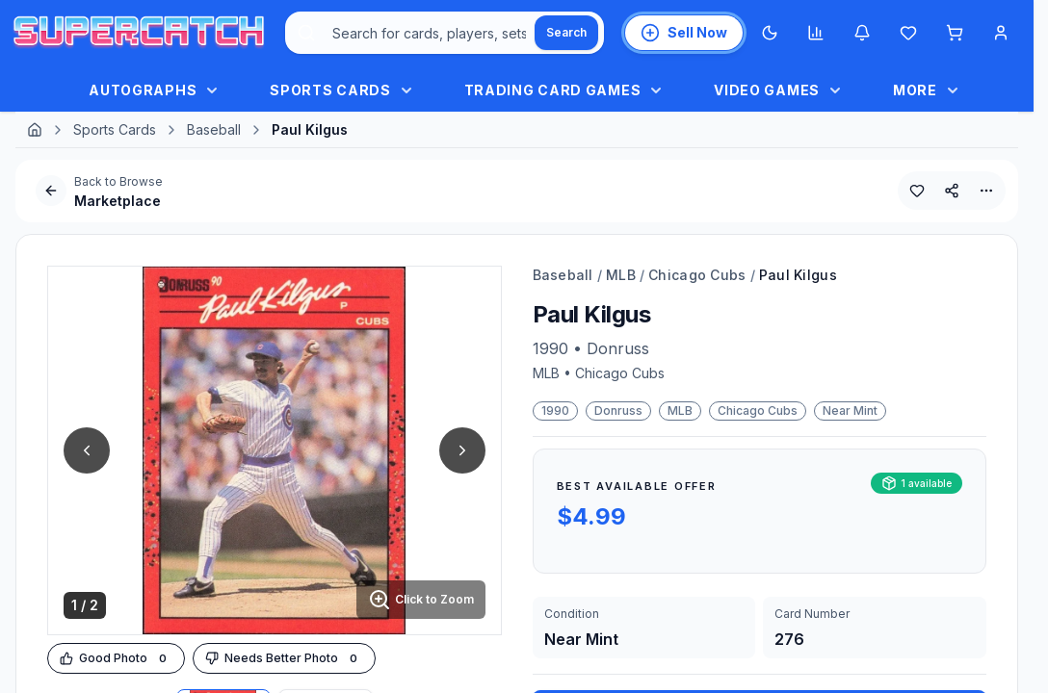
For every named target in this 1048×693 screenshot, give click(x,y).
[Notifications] (862, 33)
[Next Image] (462, 450)
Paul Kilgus (798, 275)
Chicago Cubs (697, 275)
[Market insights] (816, 33)
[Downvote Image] (284, 659)
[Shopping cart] (954, 33)
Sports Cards (114, 129)
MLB (621, 275)
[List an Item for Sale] (684, 32)
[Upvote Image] (116, 659)
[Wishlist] (908, 33)
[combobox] (444, 33)
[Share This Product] (951, 190)
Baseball (214, 129)
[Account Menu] (1001, 33)
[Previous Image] (87, 450)
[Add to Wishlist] (917, 190)
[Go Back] (51, 190)
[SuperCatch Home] (139, 33)
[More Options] (986, 190)
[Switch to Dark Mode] (769, 33)
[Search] (566, 32)
